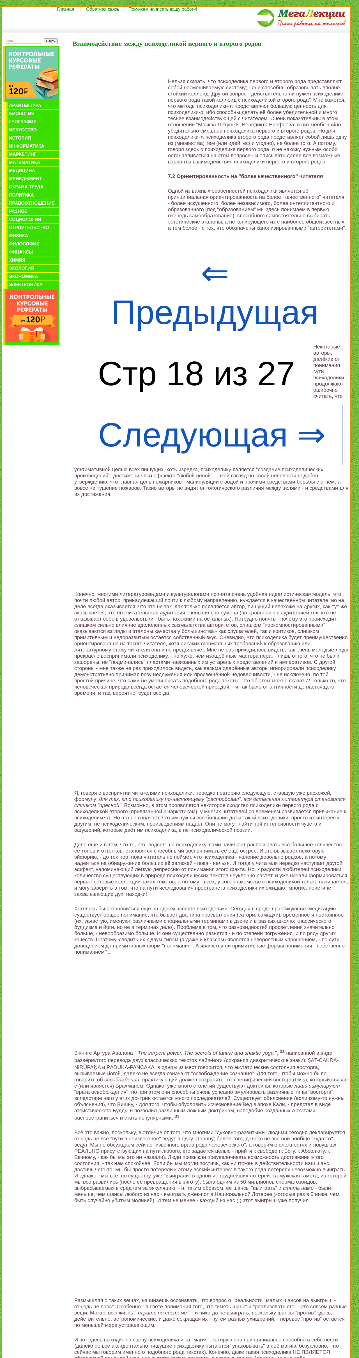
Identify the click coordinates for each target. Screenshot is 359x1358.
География (22, 121)
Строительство (29, 227)
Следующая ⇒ (212, 435)
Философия (24, 243)
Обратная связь (102, 9)
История (20, 138)
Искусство (23, 129)
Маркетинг (22, 154)
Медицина (22, 170)
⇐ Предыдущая (214, 292)
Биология (21, 113)
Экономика (23, 276)
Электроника (26, 284)
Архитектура (25, 105)
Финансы (21, 252)
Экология (21, 268)
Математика (24, 162)
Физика (18, 235)
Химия (17, 260)
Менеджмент (25, 178)
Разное (18, 211)
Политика (21, 195)
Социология (25, 219)
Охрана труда (26, 186)
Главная (65, 9)
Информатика (26, 146)
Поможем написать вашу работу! (162, 9)
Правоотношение (32, 203)
